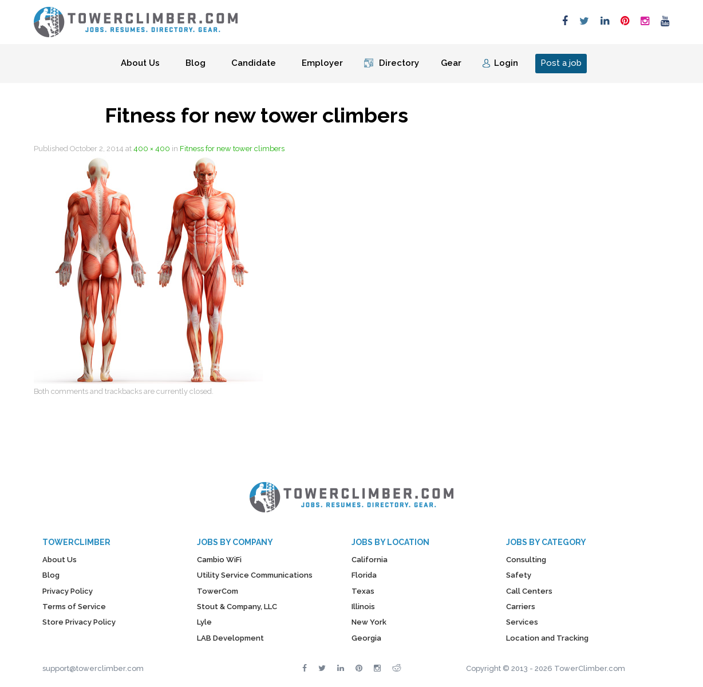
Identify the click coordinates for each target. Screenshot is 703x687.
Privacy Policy (67, 591)
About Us (140, 63)
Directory (399, 63)
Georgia (366, 638)
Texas (363, 591)
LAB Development (230, 638)
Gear (451, 63)
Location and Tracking (547, 638)
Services (522, 622)
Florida (364, 575)
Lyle (204, 622)
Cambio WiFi (219, 559)
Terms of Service (74, 606)
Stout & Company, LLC (237, 606)
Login (506, 63)
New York (369, 622)
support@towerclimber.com (93, 668)
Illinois (363, 606)
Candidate (253, 63)
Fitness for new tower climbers (232, 148)
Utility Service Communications (255, 575)
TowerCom (217, 591)
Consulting (526, 559)
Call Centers (529, 591)
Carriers (520, 606)
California (370, 559)
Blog (195, 63)
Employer (322, 63)
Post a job (561, 63)
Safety (518, 575)
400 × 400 (151, 148)
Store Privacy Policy (79, 622)
